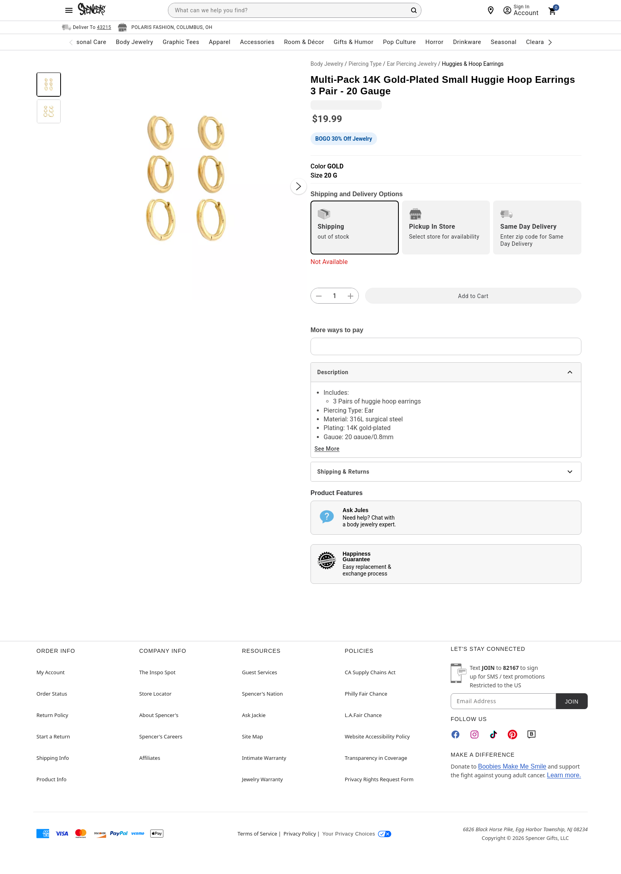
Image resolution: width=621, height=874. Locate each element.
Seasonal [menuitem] (503, 42)
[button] (185, 178)
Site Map (252, 736)
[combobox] (294, 10)
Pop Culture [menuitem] (399, 42)
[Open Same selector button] (86, 27)
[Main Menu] (69, 10)
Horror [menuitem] (434, 42)
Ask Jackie (254, 715)
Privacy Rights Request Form (379, 779)
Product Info (51, 779)
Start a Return (53, 736)
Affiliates (149, 757)
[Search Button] (414, 10)
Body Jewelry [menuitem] (134, 42)
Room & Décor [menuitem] (304, 42)
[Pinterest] (512, 734)
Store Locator (155, 693)
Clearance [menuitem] (540, 42)
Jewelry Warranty (262, 779)
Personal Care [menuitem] (87, 42)
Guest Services (259, 672)
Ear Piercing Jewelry (412, 64)
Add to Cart (473, 296)
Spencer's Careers (161, 736)
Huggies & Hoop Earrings (473, 64)
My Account (50, 672)
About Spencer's (159, 715)
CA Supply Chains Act (370, 672)
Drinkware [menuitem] (467, 42)
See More (326, 449)
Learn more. (564, 775)
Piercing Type (365, 64)
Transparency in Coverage (376, 757)
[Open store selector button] (165, 27)
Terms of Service (257, 833)
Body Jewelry (326, 64)
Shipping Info (52, 757)
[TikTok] (493, 734)
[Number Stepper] (335, 296)
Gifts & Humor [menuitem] (353, 42)
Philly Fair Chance (366, 693)
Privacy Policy (300, 833)
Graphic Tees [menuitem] (181, 42)
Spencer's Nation (262, 693)
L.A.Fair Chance (363, 715)
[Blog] (531, 734)
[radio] (354, 227)
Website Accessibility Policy (377, 736)
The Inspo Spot (157, 672)
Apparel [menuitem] (219, 42)
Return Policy (52, 715)
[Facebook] (455, 734)
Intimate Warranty (264, 757)
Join (571, 701)
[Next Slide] (299, 186)
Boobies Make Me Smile (512, 766)
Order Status (51, 693)
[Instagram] (474, 734)
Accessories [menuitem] (257, 42)
